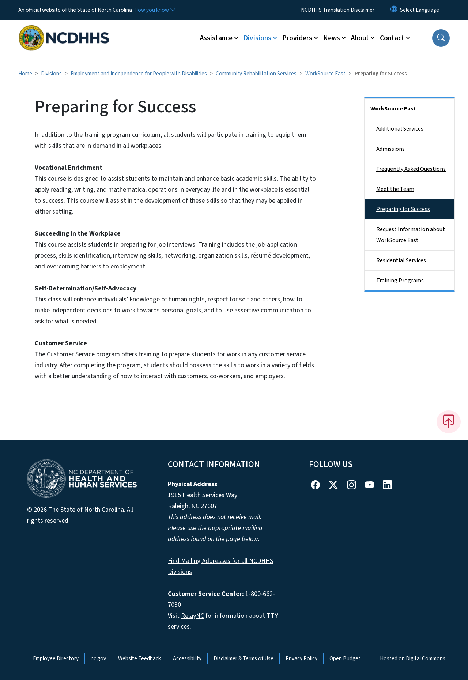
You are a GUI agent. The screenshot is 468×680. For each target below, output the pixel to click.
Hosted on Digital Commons (412, 658)
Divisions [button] (257, 38)
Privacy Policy (301, 658)
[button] (441, 38)
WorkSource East (325, 73)
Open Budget (345, 658)
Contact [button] (392, 38)
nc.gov (98, 658)
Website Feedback (139, 658)
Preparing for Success (403, 209)
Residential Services (401, 260)
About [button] (360, 38)
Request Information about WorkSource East (410, 234)
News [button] (331, 38)
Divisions (51, 73)
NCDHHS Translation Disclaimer (337, 10)
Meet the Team (395, 189)
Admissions (390, 149)
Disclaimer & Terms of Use (243, 658)
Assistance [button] (216, 38)
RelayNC (192, 615)
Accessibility (187, 658)
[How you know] (154, 9)
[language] (419, 9)
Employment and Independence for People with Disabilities (139, 73)
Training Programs (400, 281)
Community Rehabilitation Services (256, 73)
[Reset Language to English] (393, 9)
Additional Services (399, 129)
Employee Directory (56, 658)
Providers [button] (297, 38)
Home (25, 73)
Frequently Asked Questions (411, 169)
